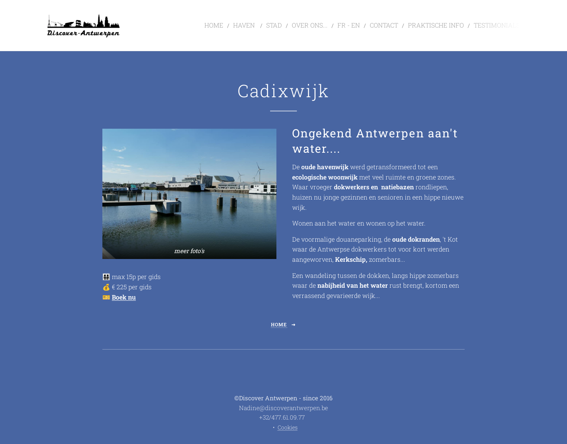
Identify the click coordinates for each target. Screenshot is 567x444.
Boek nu (124, 297)
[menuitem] (244, 25)
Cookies (288, 427)
